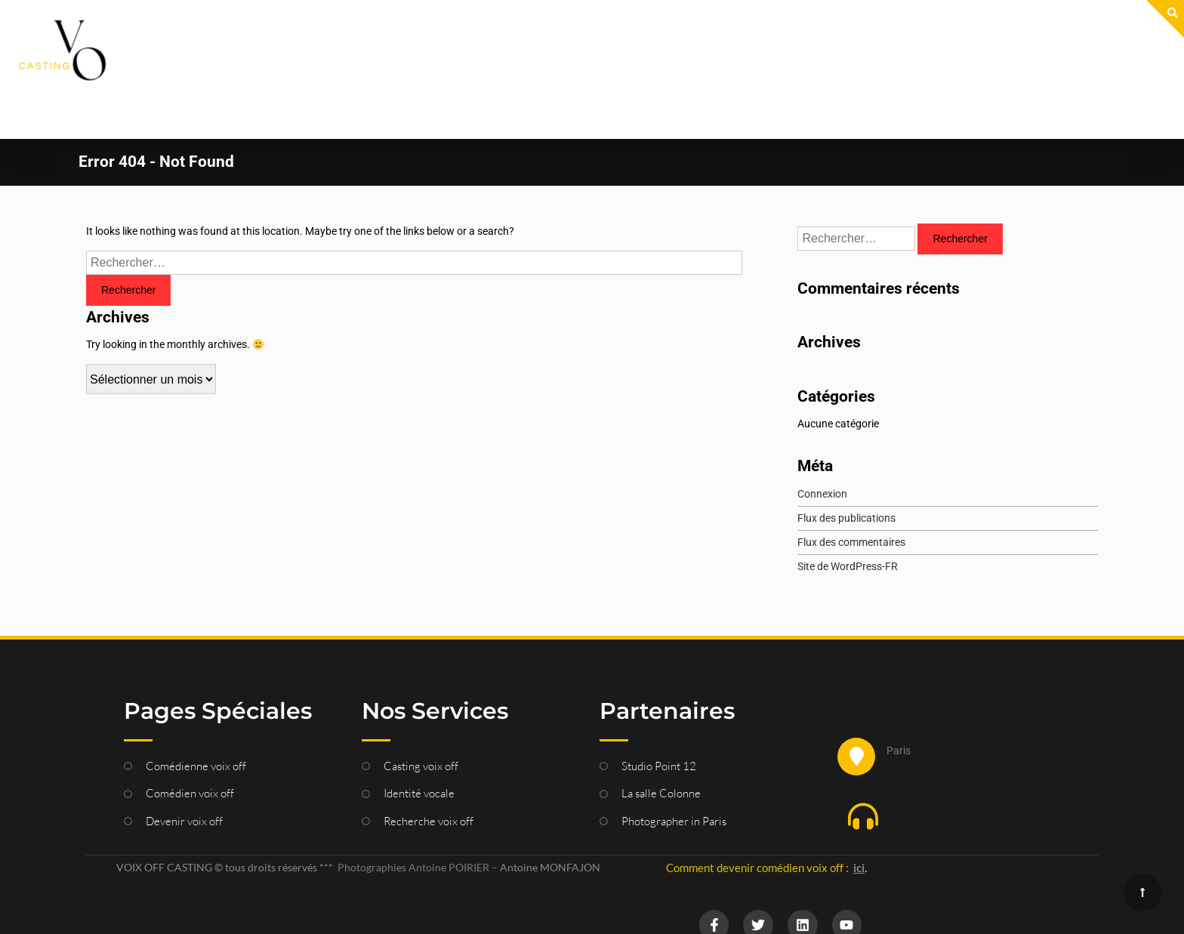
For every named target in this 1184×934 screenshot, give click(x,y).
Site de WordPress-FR (847, 518)
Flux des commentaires (851, 494)
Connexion (822, 445)
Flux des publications (846, 470)
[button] (948, 770)
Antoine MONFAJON (550, 818)
